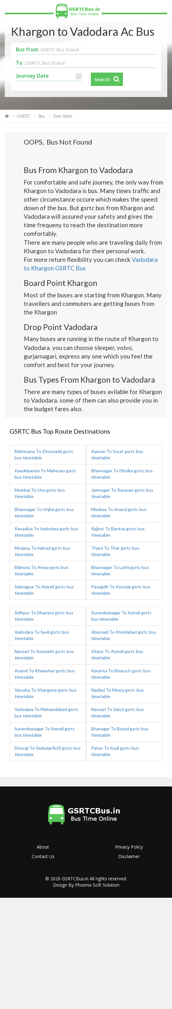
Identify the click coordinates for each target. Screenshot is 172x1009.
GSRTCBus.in (75, 879)
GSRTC (23, 116)
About (43, 847)
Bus (41, 116)
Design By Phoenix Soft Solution (86, 885)
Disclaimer (129, 856)
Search (102, 79)
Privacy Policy (129, 847)
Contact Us (43, 856)
